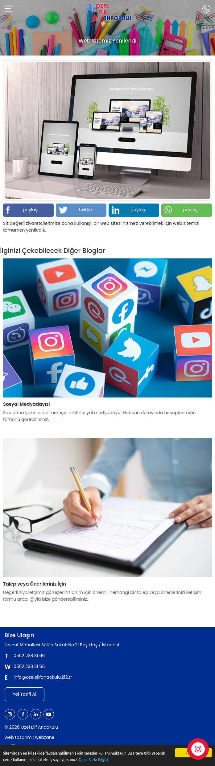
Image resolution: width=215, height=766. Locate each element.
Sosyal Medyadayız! (26, 404)
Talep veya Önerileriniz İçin (34, 584)
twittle (75, 210)
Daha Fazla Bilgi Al (94, 760)
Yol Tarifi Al (24, 694)
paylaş (21, 210)
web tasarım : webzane (29, 737)
